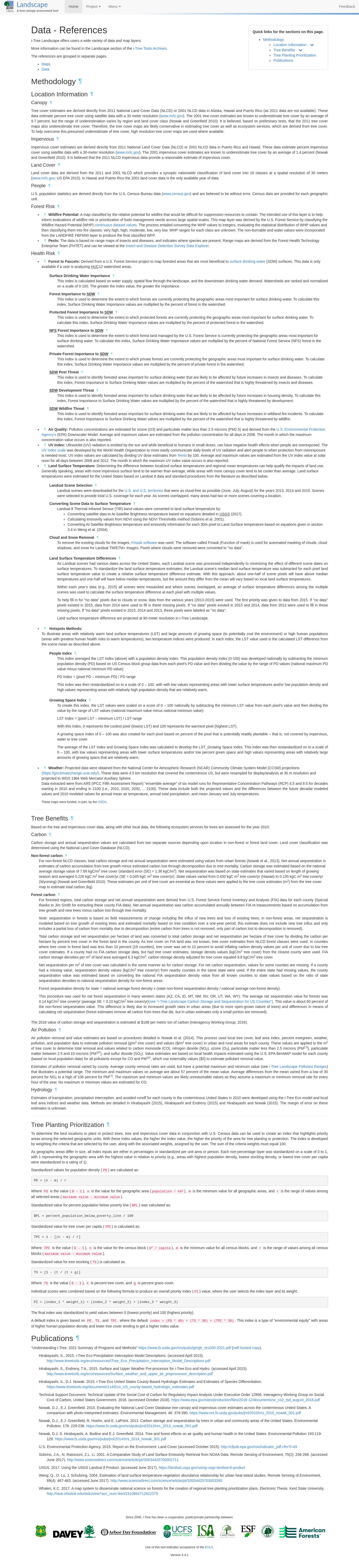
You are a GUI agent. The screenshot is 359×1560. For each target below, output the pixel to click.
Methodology (273, 39)
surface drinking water (247, 261)
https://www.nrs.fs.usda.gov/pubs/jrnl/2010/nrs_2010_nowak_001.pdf (245, 1413)
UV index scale (54, 450)
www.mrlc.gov (172, 116)
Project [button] (93, 6)
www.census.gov (176, 194)
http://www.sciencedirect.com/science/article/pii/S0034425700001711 (123, 1460)
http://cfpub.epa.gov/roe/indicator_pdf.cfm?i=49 (259, 1447)
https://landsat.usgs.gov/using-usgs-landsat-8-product (202, 1467)
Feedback (347, 6)
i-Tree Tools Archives (150, 48)
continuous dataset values (116, 225)
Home (73, 6)
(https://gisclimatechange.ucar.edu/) (70, 773)
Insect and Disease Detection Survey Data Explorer (167, 246)
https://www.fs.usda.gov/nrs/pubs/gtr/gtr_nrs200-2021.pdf (184, 1348)
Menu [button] (115, 6)
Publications (283, 60)
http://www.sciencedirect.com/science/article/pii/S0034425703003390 (166, 1480)
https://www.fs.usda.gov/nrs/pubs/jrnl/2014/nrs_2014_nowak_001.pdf (110, 1439)
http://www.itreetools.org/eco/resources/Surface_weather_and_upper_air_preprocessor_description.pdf (130, 1374)
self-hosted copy (246, 1348)
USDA (102, 802)
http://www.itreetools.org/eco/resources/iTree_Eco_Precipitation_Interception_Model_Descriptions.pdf (128, 1361)
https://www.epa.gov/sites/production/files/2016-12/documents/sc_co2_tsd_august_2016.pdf (245, 1400)
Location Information (289, 45)
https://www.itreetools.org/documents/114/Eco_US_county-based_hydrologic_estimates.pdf (120, 1387)
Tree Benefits (284, 50)
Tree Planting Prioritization (294, 55)
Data (45, 69)
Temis (182, 455)
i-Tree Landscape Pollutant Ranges (298, 1066)
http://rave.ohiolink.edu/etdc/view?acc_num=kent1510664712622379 (102, 1494)
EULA (209, 1547)
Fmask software (144, 543)
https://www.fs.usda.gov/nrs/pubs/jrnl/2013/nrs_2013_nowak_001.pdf (141, 1426)
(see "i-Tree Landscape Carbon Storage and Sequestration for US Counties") (211, 1001)
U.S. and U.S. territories (144, 490)
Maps (46, 64)
